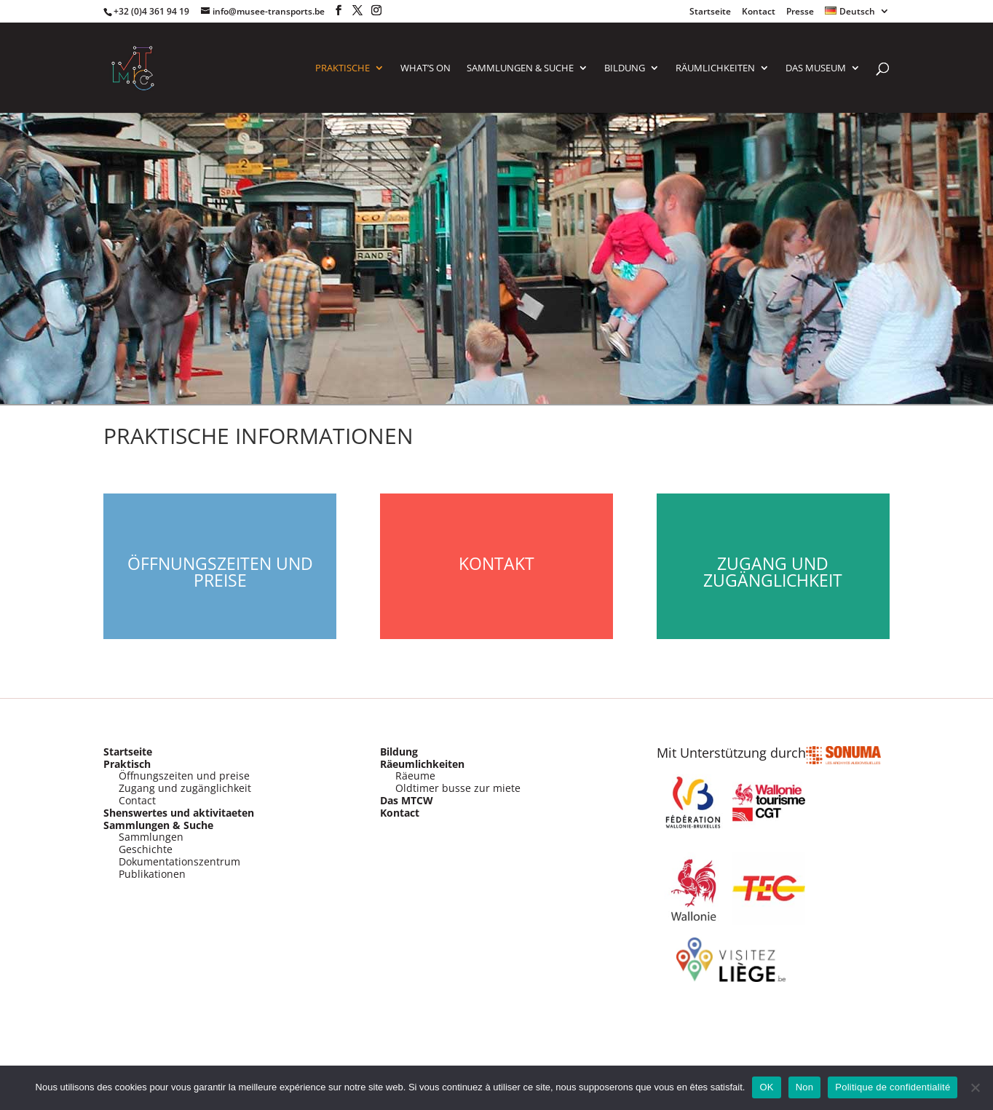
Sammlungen (151, 837)
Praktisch (127, 764)
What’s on (425, 68)
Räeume (415, 775)
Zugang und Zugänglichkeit (772, 572)
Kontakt (496, 563)
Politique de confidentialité (892, 1087)
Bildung (624, 68)
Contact (137, 800)
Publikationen (152, 874)
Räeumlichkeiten (422, 764)
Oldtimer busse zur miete (458, 788)
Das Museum (816, 68)
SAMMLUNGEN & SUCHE (520, 68)
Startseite (710, 12)
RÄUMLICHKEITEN (715, 68)
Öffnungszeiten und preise (184, 775)
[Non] (975, 1087)
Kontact (758, 12)
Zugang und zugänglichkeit (185, 788)
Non (805, 1087)
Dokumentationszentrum (179, 861)
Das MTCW (406, 800)
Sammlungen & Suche (158, 825)
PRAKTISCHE (342, 68)
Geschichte (146, 849)
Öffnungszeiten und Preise (220, 572)
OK (766, 1087)
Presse (800, 12)
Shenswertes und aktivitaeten (178, 813)
